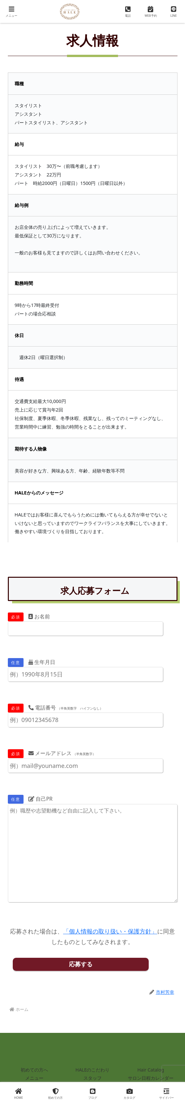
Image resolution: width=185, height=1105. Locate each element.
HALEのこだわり (92, 1070)
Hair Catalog (150, 1070)
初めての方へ (34, 1070)
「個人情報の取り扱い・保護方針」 (110, 931)
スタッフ (92, 1078)
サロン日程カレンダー (151, 1078)
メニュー (34, 1078)
